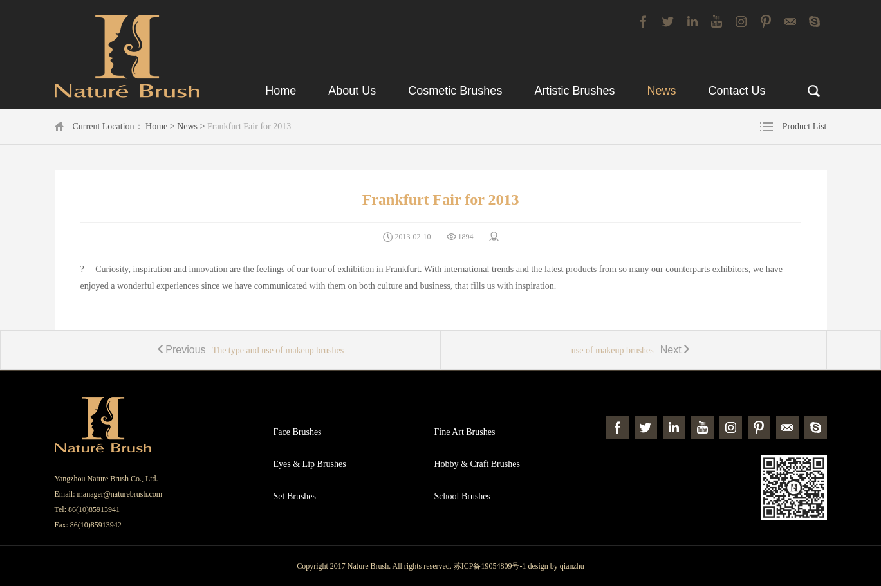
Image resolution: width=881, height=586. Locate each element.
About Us (352, 90)
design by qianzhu (556, 566)
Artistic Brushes (574, 90)
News (661, 90)
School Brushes (462, 496)
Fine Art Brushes (465, 432)
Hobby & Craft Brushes (477, 464)
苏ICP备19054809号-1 (490, 566)
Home (280, 90)
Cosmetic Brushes (455, 90)
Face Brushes (298, 432)
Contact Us (736, 90)
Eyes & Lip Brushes (310, 464)
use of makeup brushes (633, 349)
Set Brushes (295, 496)
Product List (805, 126)
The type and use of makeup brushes (247, 349)
